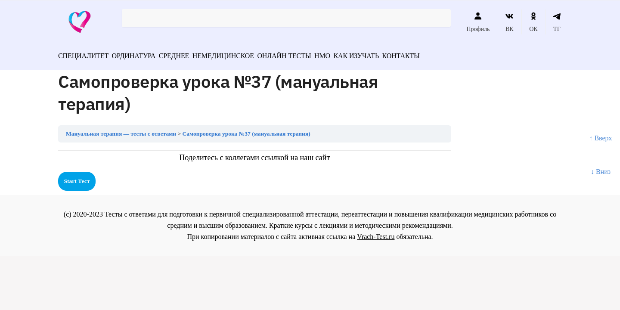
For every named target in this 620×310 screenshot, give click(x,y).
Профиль (478, 22)
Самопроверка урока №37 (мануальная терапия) (246, 130)
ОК (533, 22)
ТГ (556, 22)
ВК (509, 22)
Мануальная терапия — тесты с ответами (121, 130)
